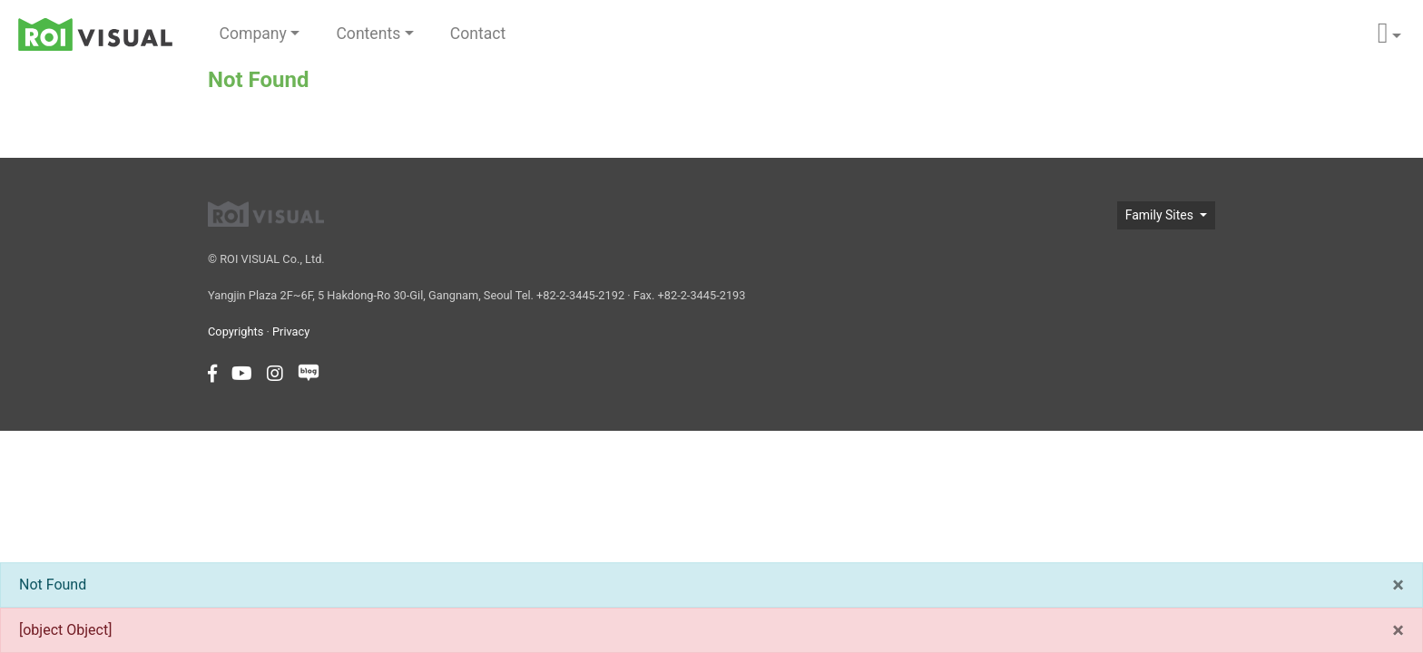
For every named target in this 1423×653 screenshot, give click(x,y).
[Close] (1398, 585)
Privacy (290, 331)
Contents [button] (368, 33)
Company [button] (253, 33)
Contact (478, 33)
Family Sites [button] (1161, 215)
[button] (1389, 33)
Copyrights (235, 331)
